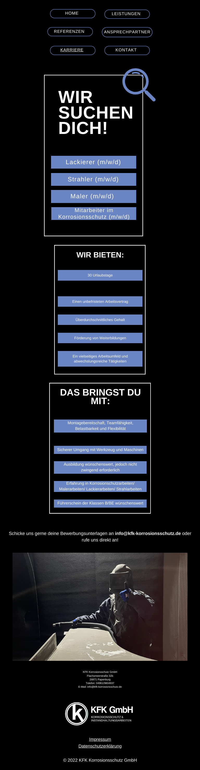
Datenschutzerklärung (100, 746)
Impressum (100, 739)
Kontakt (126, 50)
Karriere (72, 50)
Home (72, 13)
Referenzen (69, 31)
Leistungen (126, 14)
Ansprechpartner (127, 32)
